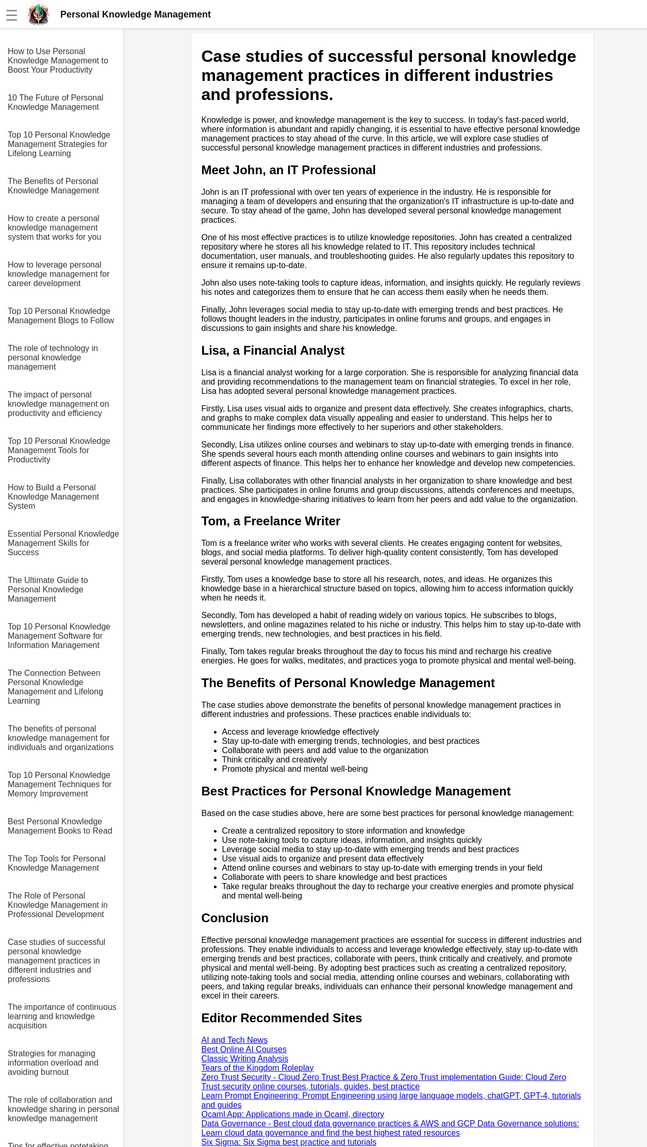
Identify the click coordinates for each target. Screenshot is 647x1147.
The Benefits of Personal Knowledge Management (53, 186)
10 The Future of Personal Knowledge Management (56, 102)
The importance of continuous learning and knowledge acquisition (62, 1016)
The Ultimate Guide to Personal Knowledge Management (48, 589)
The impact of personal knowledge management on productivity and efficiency (58, 404)
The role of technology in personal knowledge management (53, 357)
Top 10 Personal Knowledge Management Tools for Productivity (59, 450)
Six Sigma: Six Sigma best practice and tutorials (289, 1142)
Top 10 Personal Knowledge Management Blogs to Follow (61, 316)
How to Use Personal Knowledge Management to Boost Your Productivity (58, 60)
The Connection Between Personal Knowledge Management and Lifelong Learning (55, 687)
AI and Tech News (235, 1040)
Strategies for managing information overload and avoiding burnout (53, 1062)
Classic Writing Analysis (245, 1058)
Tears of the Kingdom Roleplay (258, 1067)
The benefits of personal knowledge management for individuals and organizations (60, 738)
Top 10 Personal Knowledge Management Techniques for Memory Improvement (60, 784)
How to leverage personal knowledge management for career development (58, 274)
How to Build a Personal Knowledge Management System (53, 496)
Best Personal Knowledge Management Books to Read (60, 826)
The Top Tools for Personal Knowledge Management (57, 863)
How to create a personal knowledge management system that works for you (54, 227)
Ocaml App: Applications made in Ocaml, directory (293, 1114)
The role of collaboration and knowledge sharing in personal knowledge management (63, 1109)
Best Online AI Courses (244, 1049)
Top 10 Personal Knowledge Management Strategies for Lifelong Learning (59, 144)
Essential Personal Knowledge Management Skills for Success (63, 543)
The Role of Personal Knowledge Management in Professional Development (58, 905)
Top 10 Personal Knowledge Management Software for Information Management (59, 636)
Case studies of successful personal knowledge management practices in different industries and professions (56, 961)
